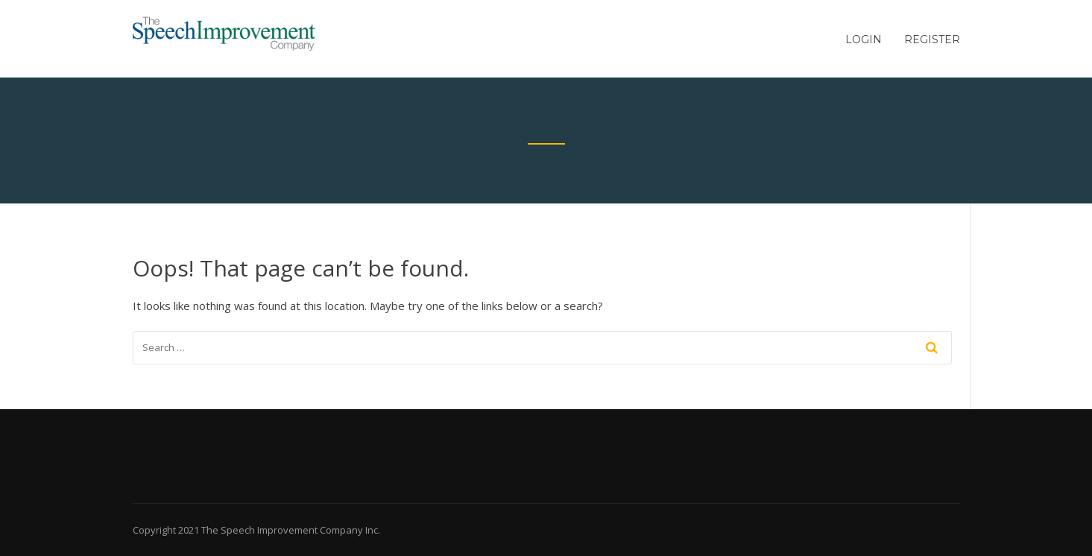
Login (863, 39)
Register (932, 39)
